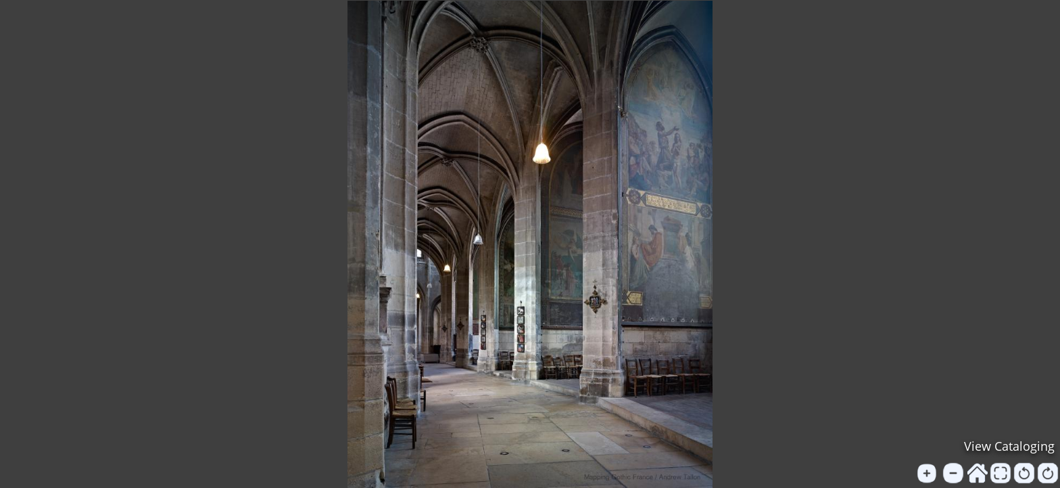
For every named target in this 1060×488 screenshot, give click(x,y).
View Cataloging (1009, 446)
